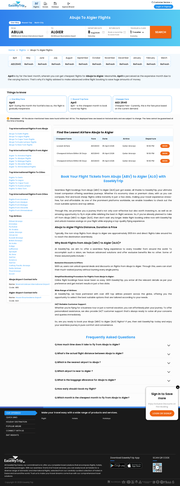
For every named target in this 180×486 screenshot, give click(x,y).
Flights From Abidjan (18, 202)
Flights (22, 50)
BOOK (165, 146)
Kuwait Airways (16, 237)
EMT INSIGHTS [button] (12, 435)
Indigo (12, 246)
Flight (43, 418)
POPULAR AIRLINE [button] (13, 426)
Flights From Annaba (18, 199)
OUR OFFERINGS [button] (13, 413)
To (52, 28)
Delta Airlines (15, 268)
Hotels (75, 418)
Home (12, 50)
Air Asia (12, 254)
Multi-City (39, 22)
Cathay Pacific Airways (19, 265)
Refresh (28, 64)
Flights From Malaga (18, 205)
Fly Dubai (13, 226)
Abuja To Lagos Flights (19, 136)
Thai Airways (15, 271)
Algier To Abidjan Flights (20, 158)
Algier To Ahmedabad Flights (22, 166)
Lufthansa (13, 249)
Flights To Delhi (16, 177)
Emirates (13, 224)
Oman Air (13, 235)
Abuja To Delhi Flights (19, 133)
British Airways (15, 240)
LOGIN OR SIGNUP (162, 413)
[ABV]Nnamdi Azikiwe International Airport (27, 36)
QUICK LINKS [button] (11, 417)
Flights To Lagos (16, 180)
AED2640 (16, 64)
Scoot (11, 273)
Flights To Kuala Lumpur (20, 185)
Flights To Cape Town (19, 183)
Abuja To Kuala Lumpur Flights (23, 142)
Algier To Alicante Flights (20, 164)
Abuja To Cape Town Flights (22, 139)
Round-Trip (27, 22)
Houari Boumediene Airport (28, 297)
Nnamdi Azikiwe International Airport (33, 284)
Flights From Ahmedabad (20, 210)
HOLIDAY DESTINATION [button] (16, 421)
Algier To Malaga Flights (20, 161)
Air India (13, 243)
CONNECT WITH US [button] (15, 430)
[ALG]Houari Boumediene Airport (63, 36)
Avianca (13, 260)
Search (160, 32)
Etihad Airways (16, 221)
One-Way (15, 22)
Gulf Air (12, 257)
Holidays (107, 418)
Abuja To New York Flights (21, 145)
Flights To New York (18, 188)
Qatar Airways (15, 232)
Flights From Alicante (18, 207)
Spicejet (13, 251)
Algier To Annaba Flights (20, 155)
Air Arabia (13, 229)
